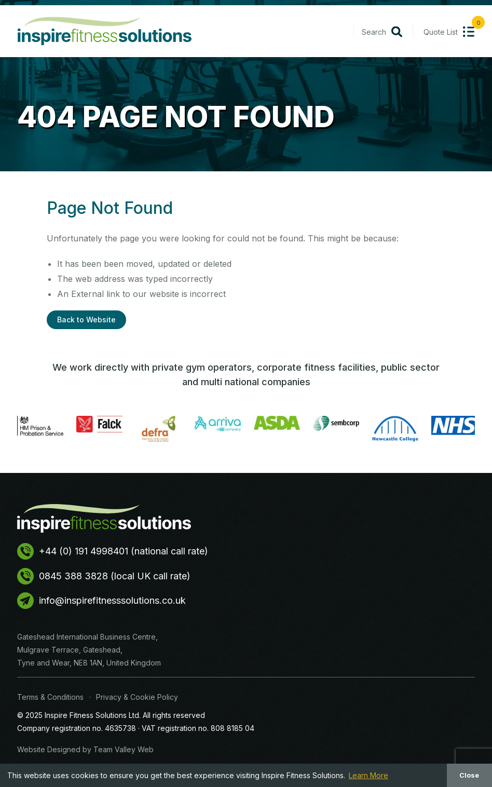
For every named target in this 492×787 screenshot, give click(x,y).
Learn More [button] (368, 775)
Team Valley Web (123, 749)
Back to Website (86, 319)
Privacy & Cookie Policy (137, 697)
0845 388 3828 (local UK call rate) (103, 576)
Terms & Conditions (50, 697)
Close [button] (469, 775)
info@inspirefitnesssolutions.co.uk (101, 600)
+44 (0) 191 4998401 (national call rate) (112, 551)
